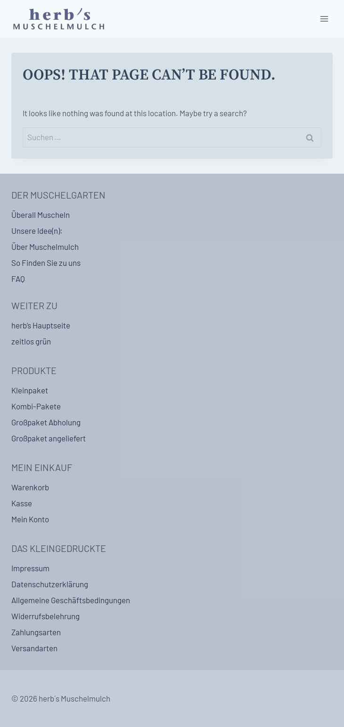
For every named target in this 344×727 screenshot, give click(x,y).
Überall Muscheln (40, 214)
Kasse (21, 503)
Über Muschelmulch (45, 246)
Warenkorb (30, 487)
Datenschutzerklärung (49, 584)
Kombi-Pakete (36, 406)
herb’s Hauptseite (40, 325)
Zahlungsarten (36, 632)
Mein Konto (30, 519)
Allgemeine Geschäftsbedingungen (70, 600)
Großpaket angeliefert (48, 438)
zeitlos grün (31, 341)
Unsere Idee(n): (37, 230)
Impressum (30, 568)
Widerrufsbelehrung (45, 616)
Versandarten (34, 648)
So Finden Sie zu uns (46, 262)
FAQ (18, 278)
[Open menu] (324, 18)
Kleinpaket (29, 390)
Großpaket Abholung (46, 422)
